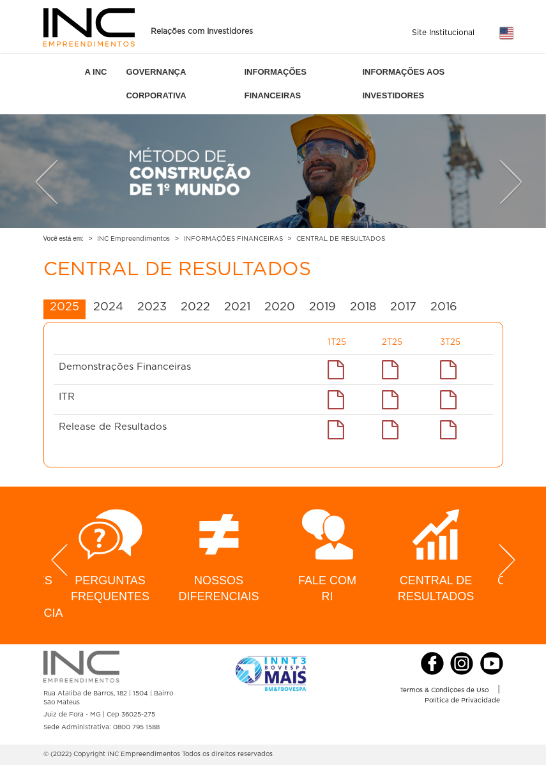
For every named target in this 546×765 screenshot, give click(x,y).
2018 (363, 307)
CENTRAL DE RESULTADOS (340, 239)
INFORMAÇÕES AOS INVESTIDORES (403, 83)
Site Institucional (443, 32)
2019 (322, 307)
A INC (96, 72)
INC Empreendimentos (133, 239)
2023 (152, 307)
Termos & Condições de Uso (444, 690)
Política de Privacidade (462, 700)
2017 (403, 307)
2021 (237, 307)
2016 (443, 307)
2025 (64, 307)
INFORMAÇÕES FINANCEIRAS (275, 83)
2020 (279, 307)
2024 (108, 307)
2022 (195, 307)
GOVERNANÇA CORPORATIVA (156, 83)
